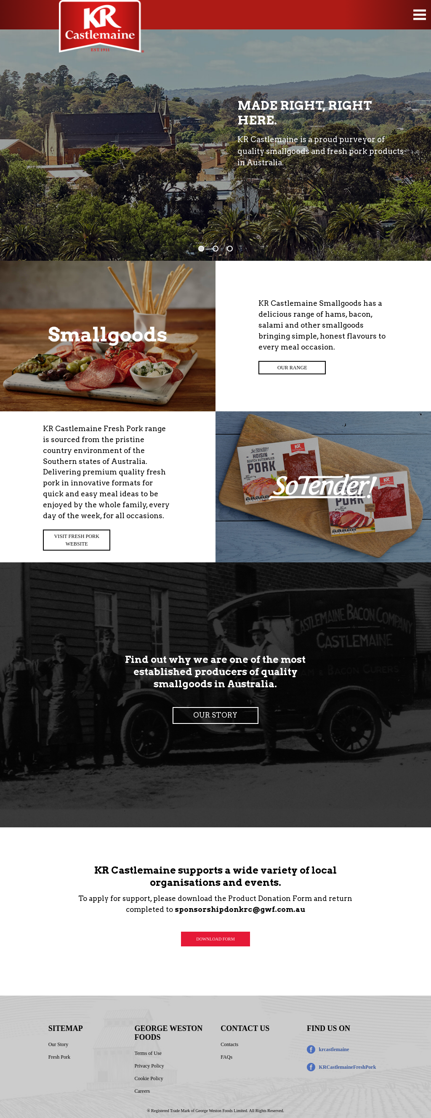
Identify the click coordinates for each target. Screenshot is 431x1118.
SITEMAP (65, 1028)
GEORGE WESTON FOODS (168, 1032)
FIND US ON (328, 1028)
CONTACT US (245, 1028)
